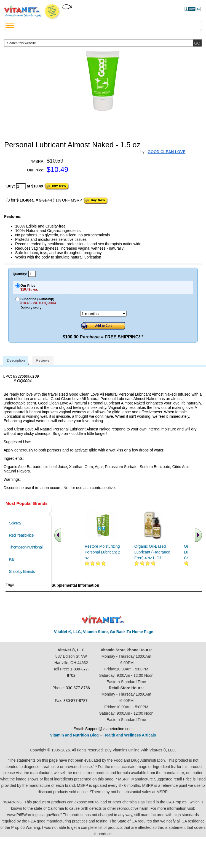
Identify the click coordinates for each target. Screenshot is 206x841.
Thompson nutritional (25, 547)
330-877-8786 (78, 688)
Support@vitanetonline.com (109, 729)
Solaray (15, 523)
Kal (11, 559)
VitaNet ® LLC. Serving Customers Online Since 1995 (22, 11)
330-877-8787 (75, 700)
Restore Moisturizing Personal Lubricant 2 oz (102, 552)
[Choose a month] (103, 314)
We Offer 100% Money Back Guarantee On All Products (52, 11)
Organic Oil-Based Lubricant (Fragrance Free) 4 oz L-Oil (152, 552)
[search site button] (197, 43)
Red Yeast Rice (21, 535)
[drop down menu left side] (9, 25)
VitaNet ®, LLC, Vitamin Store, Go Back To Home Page (103, 632)
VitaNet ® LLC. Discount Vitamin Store (103, 619)
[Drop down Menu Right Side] (196, 25)
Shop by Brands (23, 571)
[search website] (103, 43)
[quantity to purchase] (21, 186)
